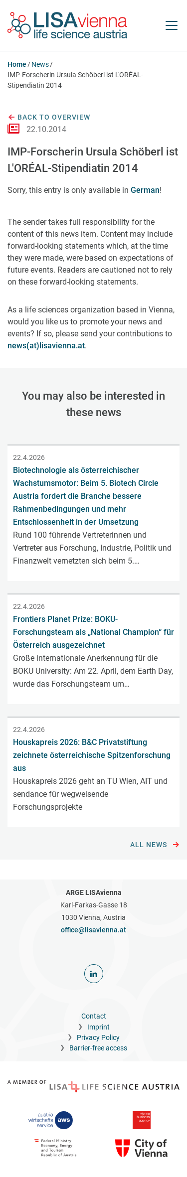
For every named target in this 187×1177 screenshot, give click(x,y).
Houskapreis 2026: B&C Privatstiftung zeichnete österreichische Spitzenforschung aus (92, 755)
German (145, 190)
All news (155, 845)
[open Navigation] (172, 25)
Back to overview (48, 117)
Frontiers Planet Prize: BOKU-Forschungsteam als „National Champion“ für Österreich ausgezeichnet (93, 632)
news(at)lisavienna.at (46, 345)
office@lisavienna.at (93, 930)
